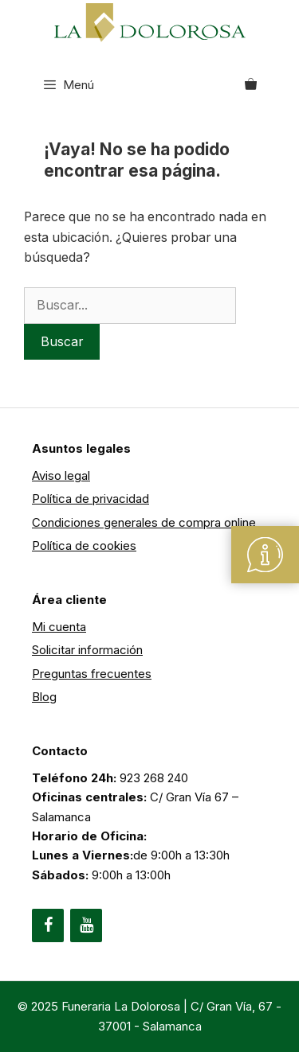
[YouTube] (86, 925)
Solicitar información (87, 649)
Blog (44, 696)
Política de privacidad (90, 498)
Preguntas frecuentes (91, 673)
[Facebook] (48, 925)
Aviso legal (61, 475)
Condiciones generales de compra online (144, 522)
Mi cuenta (59, 626)
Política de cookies (84, 545)
